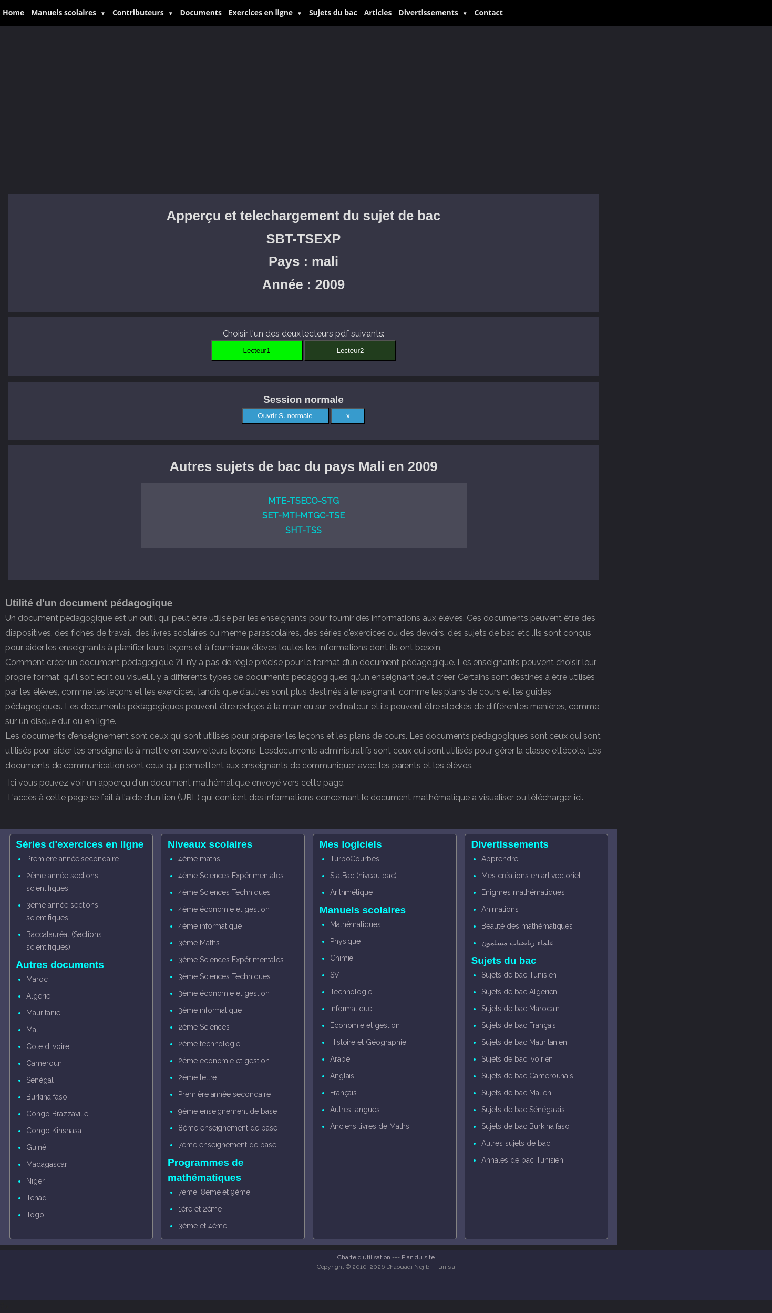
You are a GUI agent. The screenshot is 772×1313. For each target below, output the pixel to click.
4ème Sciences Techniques (224, 892)
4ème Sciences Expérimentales (231, 875)
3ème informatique (210, 1010)
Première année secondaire (72, 858)
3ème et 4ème (202, 1226)
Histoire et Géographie (368, 1042)
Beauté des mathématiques (527, 926)
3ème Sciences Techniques (224, 976)
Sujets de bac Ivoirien (517, 1059)
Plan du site (418, 1257)
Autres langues (355, 1109)
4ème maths (199, 858)
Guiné (36, 1147)
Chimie (342, 958)
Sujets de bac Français (518, 1025)
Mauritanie (43, 1013)
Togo (35, 1214)
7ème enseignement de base (227, 1145)
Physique (345, 941)
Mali (33, 1029)
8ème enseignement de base (227, 1128)
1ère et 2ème (200, 1209)
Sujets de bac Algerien (519, 992)
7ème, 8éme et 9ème (214, 1192)
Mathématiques (355, 924)
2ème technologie (209, 1044)
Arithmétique (351, 892)
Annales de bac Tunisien (522, 1160)
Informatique (351, 1008)
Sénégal (40, 1080)
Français (343, 1092)
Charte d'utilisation (363, 1257)
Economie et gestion (365, 1025)
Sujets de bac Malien (516, 1092)
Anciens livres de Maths (369, 1126)
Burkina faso (46, 1097)
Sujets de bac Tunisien (519, 975)
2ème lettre (197, 1077)
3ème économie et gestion (224, 993)
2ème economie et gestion (224, 1060)
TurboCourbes (354, 858)
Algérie (38, 996)
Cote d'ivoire (47, 1046)
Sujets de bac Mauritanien (524, 1042)
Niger (35, 1181)
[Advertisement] (303, 110)
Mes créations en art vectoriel (531, 875)
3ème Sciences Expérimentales (231, 959)
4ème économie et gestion (224, 909)
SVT (337, 975)
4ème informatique (210, 926)
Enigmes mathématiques (522, 892)
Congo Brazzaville (57, 1114)
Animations (500, 909)
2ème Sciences (204, 1027)
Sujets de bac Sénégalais (523, 1109)
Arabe (340, 1059)
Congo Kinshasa (53, 1130)
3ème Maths (199, 943)
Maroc (37, 979)
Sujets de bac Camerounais (527, 1076)
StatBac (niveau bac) (363, 875)
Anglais (342, 1076)
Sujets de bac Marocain (520, 1008)
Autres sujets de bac (515, 1143)
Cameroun (44, 1063)
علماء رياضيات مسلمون (517, 943)
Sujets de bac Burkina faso (525, 1126)
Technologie (351, 992)
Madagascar (46, 1164)
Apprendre (499, 858)
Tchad (36, 1198)
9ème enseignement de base (227, 1111)
